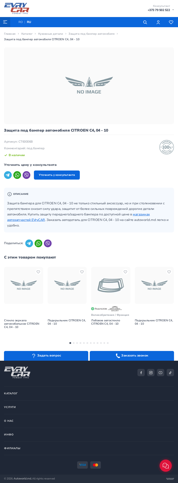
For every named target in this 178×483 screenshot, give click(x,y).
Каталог (27, 34)
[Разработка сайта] (170, 479)
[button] (70, 344)
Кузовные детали (50, 34)
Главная (10, 34)
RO (20, 22)
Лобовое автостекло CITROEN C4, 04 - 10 (105, 322)
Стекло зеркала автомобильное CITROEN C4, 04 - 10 (22, 324)
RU (29, 22)
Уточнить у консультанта (57, 175)
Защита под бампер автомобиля (92, 34)
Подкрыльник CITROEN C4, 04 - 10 (67, 322)
